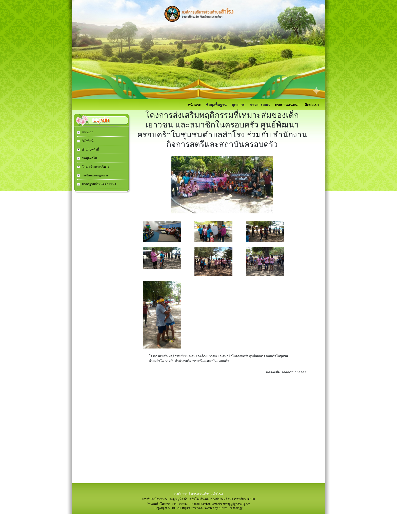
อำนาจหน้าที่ (90, 149)
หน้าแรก (194, 105)
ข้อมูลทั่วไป (89, 158)
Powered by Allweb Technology (223, 508)
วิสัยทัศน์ (87, 141)
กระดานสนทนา (287, 105)
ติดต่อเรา (312, 105)
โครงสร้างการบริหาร (95, 167)
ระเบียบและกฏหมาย (95, 175)
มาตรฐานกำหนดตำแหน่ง (98, 184)
